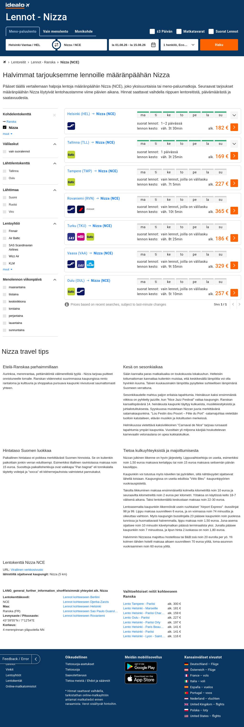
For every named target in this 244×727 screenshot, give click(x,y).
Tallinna (14, 171)
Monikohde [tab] (84, 31)
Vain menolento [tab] (55, 31)
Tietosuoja (72, 669)
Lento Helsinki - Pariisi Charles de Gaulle (145, 613)
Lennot (10, 664)
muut (8, 134)
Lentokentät (14, 680)
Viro (11, 211)
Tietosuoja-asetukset (79, 664)
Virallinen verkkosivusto (27, 569)
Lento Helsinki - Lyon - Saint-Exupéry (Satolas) (145, 636)
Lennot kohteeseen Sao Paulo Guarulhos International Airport (92, 611)
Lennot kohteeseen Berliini (81, 597)
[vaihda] (56, 44)
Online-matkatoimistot (21, 686)
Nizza (13, 128)
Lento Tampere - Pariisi (139, 604)
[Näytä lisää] (234, 115)
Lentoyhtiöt (13, 675)
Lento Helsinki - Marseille (140, 608)
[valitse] (234, 127)
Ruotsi (13, 204)
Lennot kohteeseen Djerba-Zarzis (86, 602)
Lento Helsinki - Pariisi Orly (141, 622)
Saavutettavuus (75, 675)
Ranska (11, 121)
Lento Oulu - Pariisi (136, 617)
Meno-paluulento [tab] (22, 31)
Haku (219, 45)
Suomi (13, 197)
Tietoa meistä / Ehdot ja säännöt (87, 680)
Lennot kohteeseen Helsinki (82, 606)
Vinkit (10, 669)
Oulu (12, 178)
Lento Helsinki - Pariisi (138, 631)
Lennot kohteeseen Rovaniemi (84, 615)
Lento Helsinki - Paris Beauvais (144, 627)
